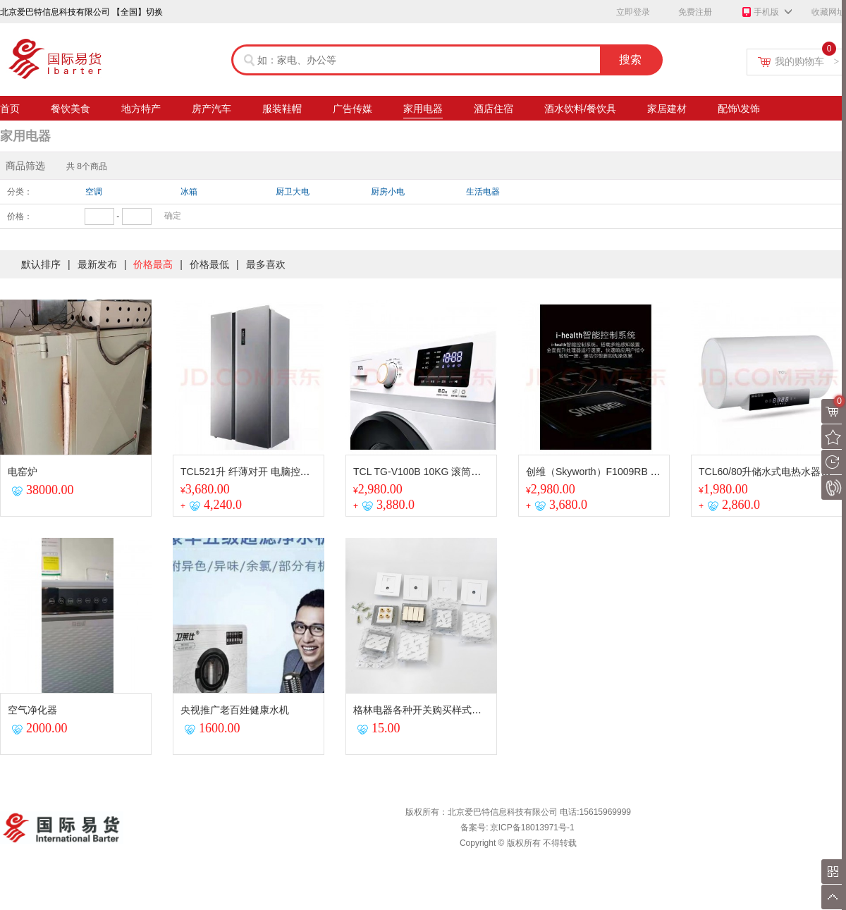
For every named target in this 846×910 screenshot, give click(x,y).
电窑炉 (22, 471)
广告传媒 (352, 110)
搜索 (630, 60)
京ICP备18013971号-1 (532, 827)
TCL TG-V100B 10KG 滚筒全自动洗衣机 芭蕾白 (458, 471)
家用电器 (423, 110)
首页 (10, 110)
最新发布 (97, 264)
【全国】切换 (137, 12)
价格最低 (209, 264)
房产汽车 (211, 110)
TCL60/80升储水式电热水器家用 (769, 471)
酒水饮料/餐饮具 (580, 110)
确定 (172, 216)
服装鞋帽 (282, 110)
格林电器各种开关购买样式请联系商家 (437, 709)
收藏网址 (828, 12)
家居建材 (667, 110)
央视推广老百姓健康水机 (234, 709)
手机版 (759, 12)
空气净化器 (32, 709)
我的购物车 (807, 61)
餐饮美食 (70, 110)
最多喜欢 (266, 264)
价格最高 (153, 264)
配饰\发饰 (739, 110)
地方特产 (141, 110)
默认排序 (41, 264)
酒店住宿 (493, 110)
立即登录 (633, 12)
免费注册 (695, 12)
